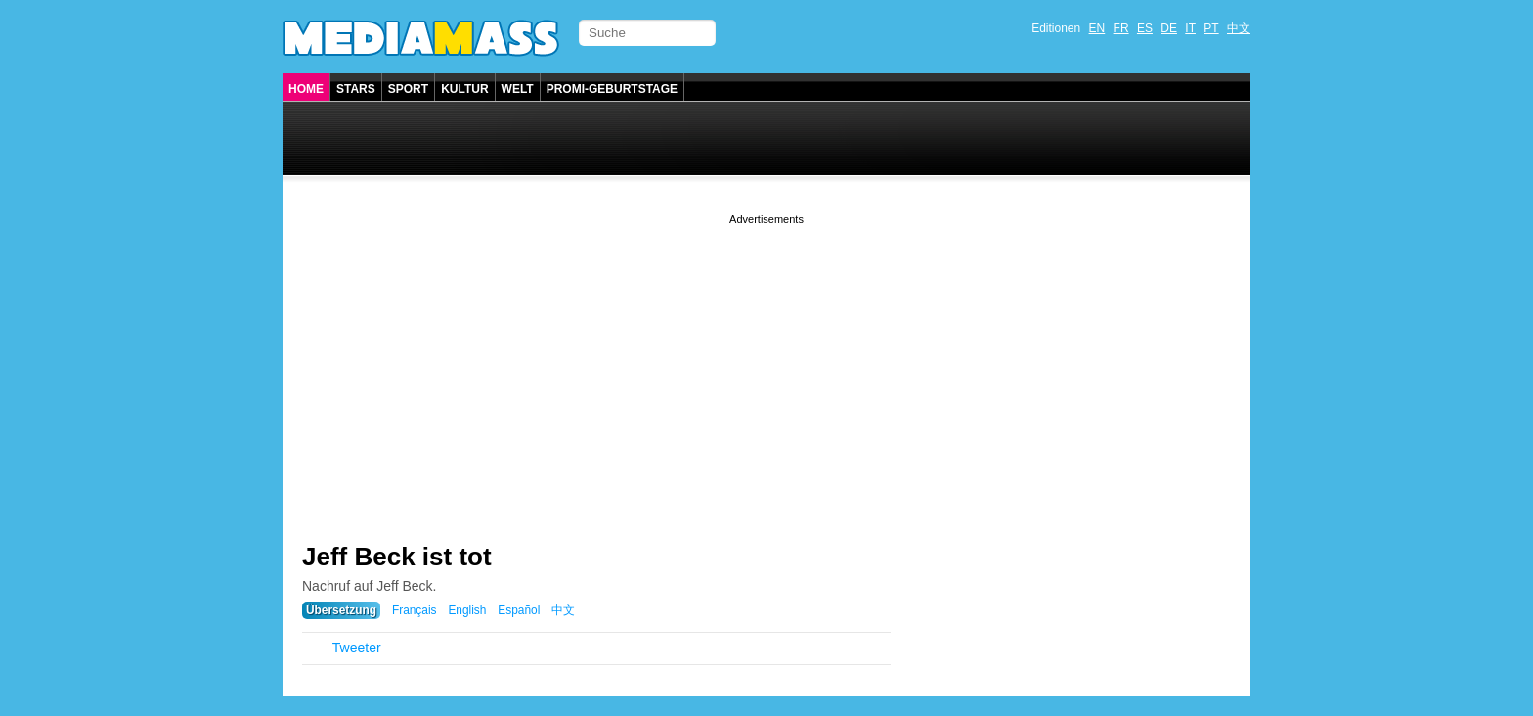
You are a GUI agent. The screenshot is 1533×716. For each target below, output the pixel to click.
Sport (408, 89)
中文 (1238, 28)
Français (414, 610)
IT (1190, 28)
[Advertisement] (766, 366)
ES (1145, 28)
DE (1169, 28)
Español (519, 610)
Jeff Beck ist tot (397, 556)
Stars (355, 89)
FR (1121, 28)
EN (1097, 28)
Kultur (464, 89)
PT (1211, 28)
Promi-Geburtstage (612, 89)
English (467, 610)
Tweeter (356, 647)
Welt (518, 89)
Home (306, 89)
